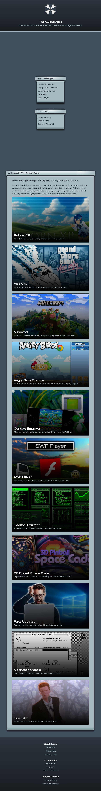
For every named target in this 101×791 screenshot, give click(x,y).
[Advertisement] (50, 52)
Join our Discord (46, 124)
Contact (50, 767)
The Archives (50, 754)
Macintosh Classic (46, 91)
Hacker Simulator (46, 84)
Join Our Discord (50, 771)
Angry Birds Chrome (47, 88)
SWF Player (43, 98)
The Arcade (50, 751)
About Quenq (44, 117)
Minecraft (42, 94)
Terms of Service (51, 784)
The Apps (50, 747)
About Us (50, 764)
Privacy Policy (50, 780)
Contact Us (43, 121)
